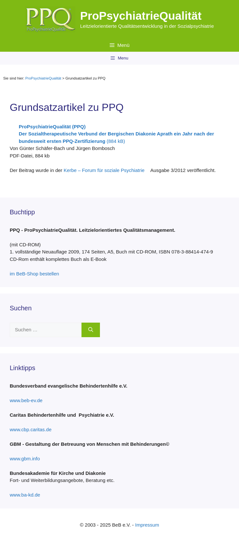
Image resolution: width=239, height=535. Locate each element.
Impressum (147, 525)
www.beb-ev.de (28, 400)
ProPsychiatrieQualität (140, 15)
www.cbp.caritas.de (33, 429)
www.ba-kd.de (27, 495)
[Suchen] (90, 330)
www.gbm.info (27, 458)
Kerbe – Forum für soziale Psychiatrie (106, 170)
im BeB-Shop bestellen (37, 273)
